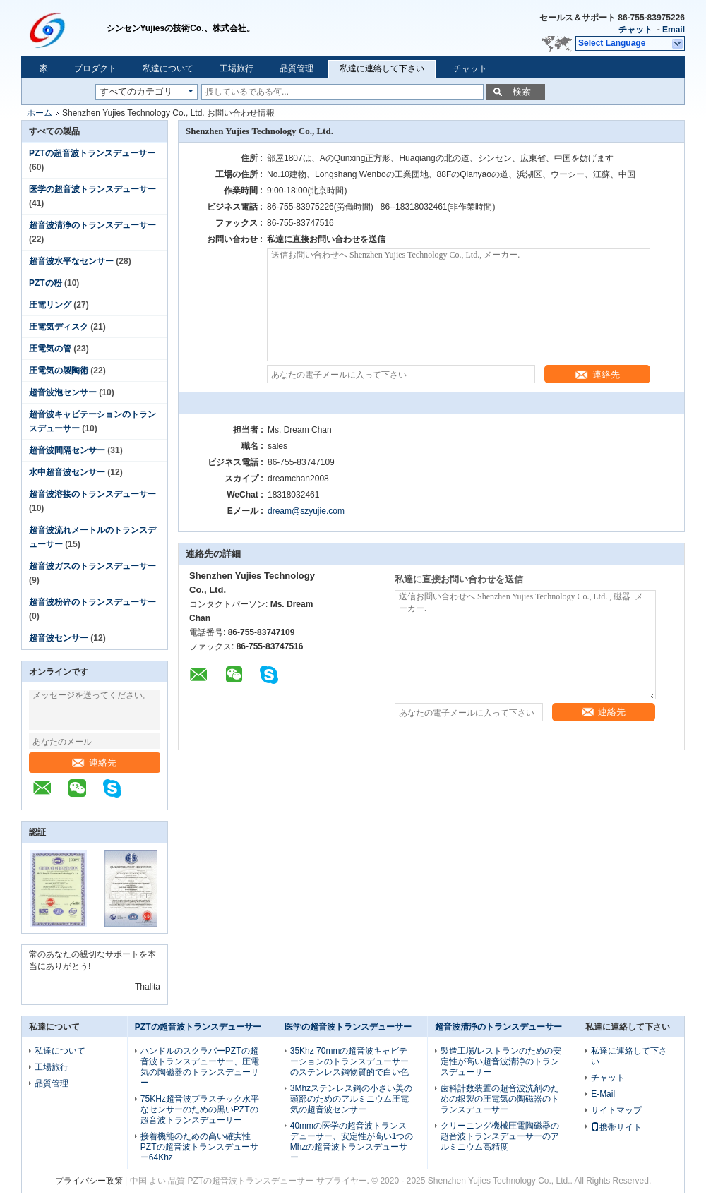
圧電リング (50, 305)
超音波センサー (58, 638)
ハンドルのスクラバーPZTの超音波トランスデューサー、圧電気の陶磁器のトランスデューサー (199, 1067)
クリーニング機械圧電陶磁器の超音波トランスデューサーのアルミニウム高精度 (500, 1136)
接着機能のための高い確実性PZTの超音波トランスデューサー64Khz (199, 1146)
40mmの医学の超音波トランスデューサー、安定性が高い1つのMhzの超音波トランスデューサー (352, 1141)
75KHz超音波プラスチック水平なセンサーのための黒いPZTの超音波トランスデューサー (199, 1109)
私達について (168, 68)
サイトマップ (616, 1110)
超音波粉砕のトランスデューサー (92, 602)
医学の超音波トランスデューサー (92, 189)
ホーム (39, 113)
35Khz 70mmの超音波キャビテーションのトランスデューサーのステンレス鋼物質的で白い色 (349, 1061)
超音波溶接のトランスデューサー (92, 494)
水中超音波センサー (67, 472)
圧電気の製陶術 (58, 370)
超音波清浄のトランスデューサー (92, 225)
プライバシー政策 (89, 1181)
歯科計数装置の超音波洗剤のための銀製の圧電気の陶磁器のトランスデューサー (500, 1098)
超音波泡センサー (63, 392)
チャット (635, 30)
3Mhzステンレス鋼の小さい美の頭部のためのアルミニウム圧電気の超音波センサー (351, 1098)
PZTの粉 (45, 283)
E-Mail (603, 1094)
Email (673, 30)
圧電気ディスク (58, 327)
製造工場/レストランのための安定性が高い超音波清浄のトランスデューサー (501, 1061)
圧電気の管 (50, 349)
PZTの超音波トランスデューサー (92, 153)
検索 (522, 91)
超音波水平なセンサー (71, 261)
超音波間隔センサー (67, 450)
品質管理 (296, 68)
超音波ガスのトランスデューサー (92, 566)
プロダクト (95, 68)
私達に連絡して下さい (382, 68)
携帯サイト (616, 1127)
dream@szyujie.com (306, 511)
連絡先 (94, 762)
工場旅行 (236, 68)
